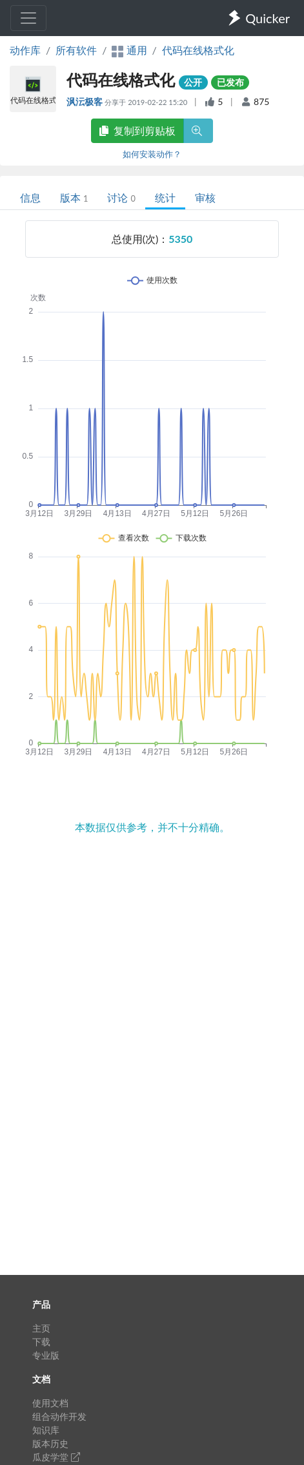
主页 (41, 1328)
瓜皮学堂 (56, 1456)
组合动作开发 (59, 1416)
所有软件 (76, 50)
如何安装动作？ (152, 154)
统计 (165, 197)
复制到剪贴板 (137, 130)
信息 (30, 197)
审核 (205, 197)
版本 (74, 197)
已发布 (230, 82)
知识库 (45, 1429)
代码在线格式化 (198, 50)
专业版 (45, 1355)
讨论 (121, 197)
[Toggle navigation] (28, 18)
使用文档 (50, 1402)
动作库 (25, 50)
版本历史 (50, 1443)
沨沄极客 (85, 101)
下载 (41, 1341)
